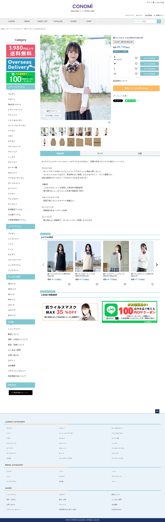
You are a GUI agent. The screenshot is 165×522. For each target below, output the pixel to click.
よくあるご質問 (14, 350)
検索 (159, 21)
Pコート (61, 453)
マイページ (130, 15)
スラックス (115, 453)
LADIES (11, 21)
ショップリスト (14, 329)
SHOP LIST (43, 21)
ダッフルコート (14, 183)
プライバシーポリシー (17, 371)
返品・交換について (16, 345)
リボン (10, 136)
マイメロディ (13, 199)
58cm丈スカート (14, 104)
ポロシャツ (12, 173)
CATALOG (58, 21)
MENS (27, 21)
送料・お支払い (11, 499)
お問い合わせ (13, 355)
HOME (2, 29)
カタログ (62, 494)
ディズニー (12, 204)
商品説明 (60, 153)
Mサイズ (11, 299)
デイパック (12, 152)
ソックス (11, 157)
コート (114, 481)
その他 (8, 458)
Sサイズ (11, 294)
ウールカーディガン (16, 178)
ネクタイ (11, 141)
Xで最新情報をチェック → (20, 393)
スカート (11, 99)
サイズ (100, 153)
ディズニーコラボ (117, 458)
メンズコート (13, 270)
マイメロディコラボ (65, 458)
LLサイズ (11, 310)
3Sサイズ (12, 284)
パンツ (61, 471)
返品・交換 (62, 499)
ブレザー (11, 94)
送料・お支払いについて (18, 339)
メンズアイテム (14, 265)
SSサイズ (12, 289)
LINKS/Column (116, 509)
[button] (43, 265)
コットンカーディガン (17, 125)
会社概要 (11, 366)
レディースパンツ (15, 110)
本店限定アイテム (15, 209)
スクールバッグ (14, 146)
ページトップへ (157, 411)
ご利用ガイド (159, 15)
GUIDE (74, 21)
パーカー (11, 131)
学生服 (61, 481)
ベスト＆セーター (15, 120)
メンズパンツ (13, 239)
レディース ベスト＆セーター (14, 29)
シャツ (10, 244)
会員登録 (149, 15)
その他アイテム (14, 215)
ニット (10, 249)
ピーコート (12, 188)
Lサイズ (11, 305)
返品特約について (120, 81)
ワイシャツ (12, 115)
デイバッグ (62, 443)
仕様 (140, 153)
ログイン (140, 15)
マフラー (11, 194)
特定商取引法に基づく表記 (67, 509)
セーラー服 (12, 167)
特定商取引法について (17, 376)
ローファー (12, 162)
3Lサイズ (11, 315)
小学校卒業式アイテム (17, 220)
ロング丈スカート (117, 428)
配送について (13, 334)
